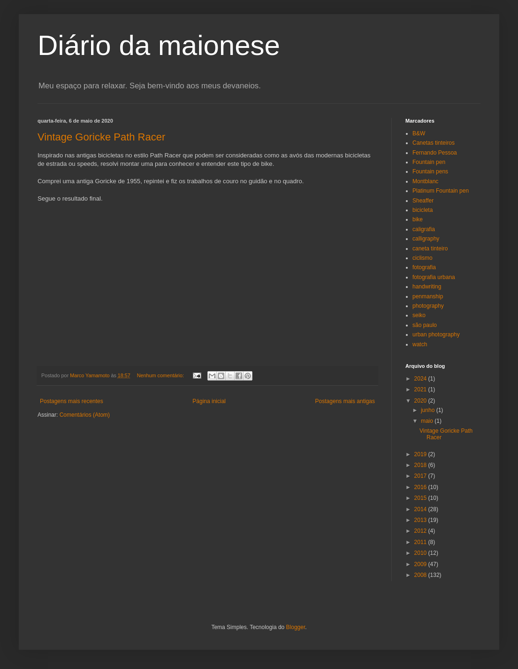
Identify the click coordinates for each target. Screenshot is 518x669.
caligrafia (423, 229)
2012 (421, 531)
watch (419, 344)
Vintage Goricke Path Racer (101, 137)
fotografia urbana (433, 277)
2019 (421, 454)
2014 (421, 509)
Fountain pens (430, 171)
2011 (421, 542)
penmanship (427, 296)
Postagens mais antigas (345, 401)
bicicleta (422, 210)
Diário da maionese (159, 45)
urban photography (436, 334)
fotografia (424, 267)
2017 (421, 476)
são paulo (424, 325)
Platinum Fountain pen (440, 190)
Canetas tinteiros (433, 143)
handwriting (426, 286)
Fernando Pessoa (434, 152)
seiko (419, 315)
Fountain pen (428, 162)
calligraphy (425, 238)
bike (417, 219)
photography (428, 306)
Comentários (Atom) (85, 415)
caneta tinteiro (430, 248)
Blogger (295, 627)
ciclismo (422, 258)
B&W (418, 133)
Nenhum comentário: (161, 375)
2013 (421, 520)
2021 (421, 389)
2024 (421, 378)
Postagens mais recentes (71, 401)
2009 (421, 564)
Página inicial (209, 401)
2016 (421, 487)
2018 (421, 465)
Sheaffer (423, 200)
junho (428, 410)
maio (427, 421)
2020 (421, 400)
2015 (421, 498)
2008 (421, 575)
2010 (421, 553)
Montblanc (425, 181)
